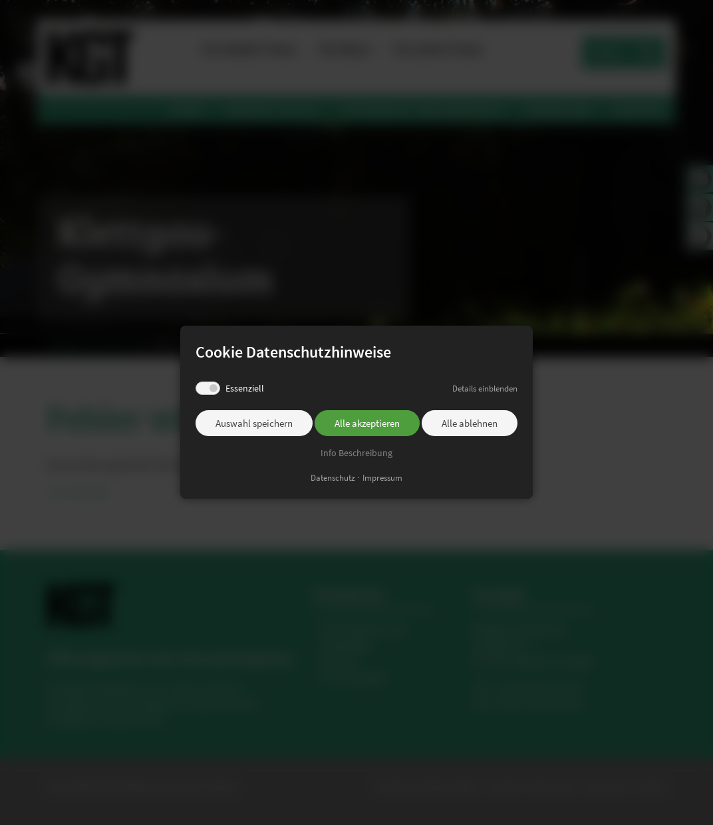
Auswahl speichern (254, 423)
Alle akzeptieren (367, 423)
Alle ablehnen (470, 423)
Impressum (382, 477)
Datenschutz (333, 477)
